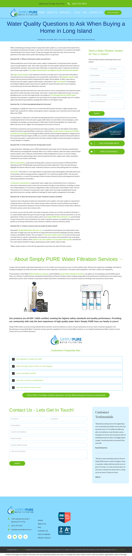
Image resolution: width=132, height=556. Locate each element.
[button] (66, 359)
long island (77, 39)
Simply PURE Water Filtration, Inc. (30, 230)
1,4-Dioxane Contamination (20, 183)
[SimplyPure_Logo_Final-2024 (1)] (20, 506)
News (83, 39)
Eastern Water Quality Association (72, 274)
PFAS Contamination (17, 163)
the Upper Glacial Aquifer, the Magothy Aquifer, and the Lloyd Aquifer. (53, 70)
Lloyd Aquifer (61, 81)
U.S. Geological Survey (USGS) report (63, 95)
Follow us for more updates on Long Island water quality (52, 239)
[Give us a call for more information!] (107, 143)
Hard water (14, 172)
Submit (97, 113)
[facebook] (9, 536)
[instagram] (20, 536)
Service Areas (90, 39)
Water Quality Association (38, 274)
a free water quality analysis (52, 235)
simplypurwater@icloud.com (21, 529)
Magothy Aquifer (68, 77)
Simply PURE (21, 549)
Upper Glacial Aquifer (20, 74)
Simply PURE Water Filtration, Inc (59, 217)
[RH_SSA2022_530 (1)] (64, 513)
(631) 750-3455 (79, 3)
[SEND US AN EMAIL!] (107, 151)
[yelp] (25, 536)
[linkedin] (15, 536)
